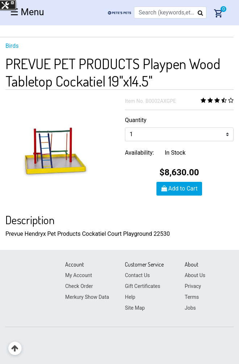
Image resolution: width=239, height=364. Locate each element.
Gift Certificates (142, 286)
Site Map (135, 308)
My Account (78, 275)
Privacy (193, 286)
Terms (192, 297)
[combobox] (170, 12)
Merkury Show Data (87, 297)
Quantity (135, 120)
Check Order (79, 286)
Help (130, 297)
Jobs (190, 308)
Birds (11, 45)
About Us (195, 275)
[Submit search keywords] (200, 13)
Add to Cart (179, 188)
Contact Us (137, 275)
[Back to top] (15, 348)
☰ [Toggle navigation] (27, 12)
